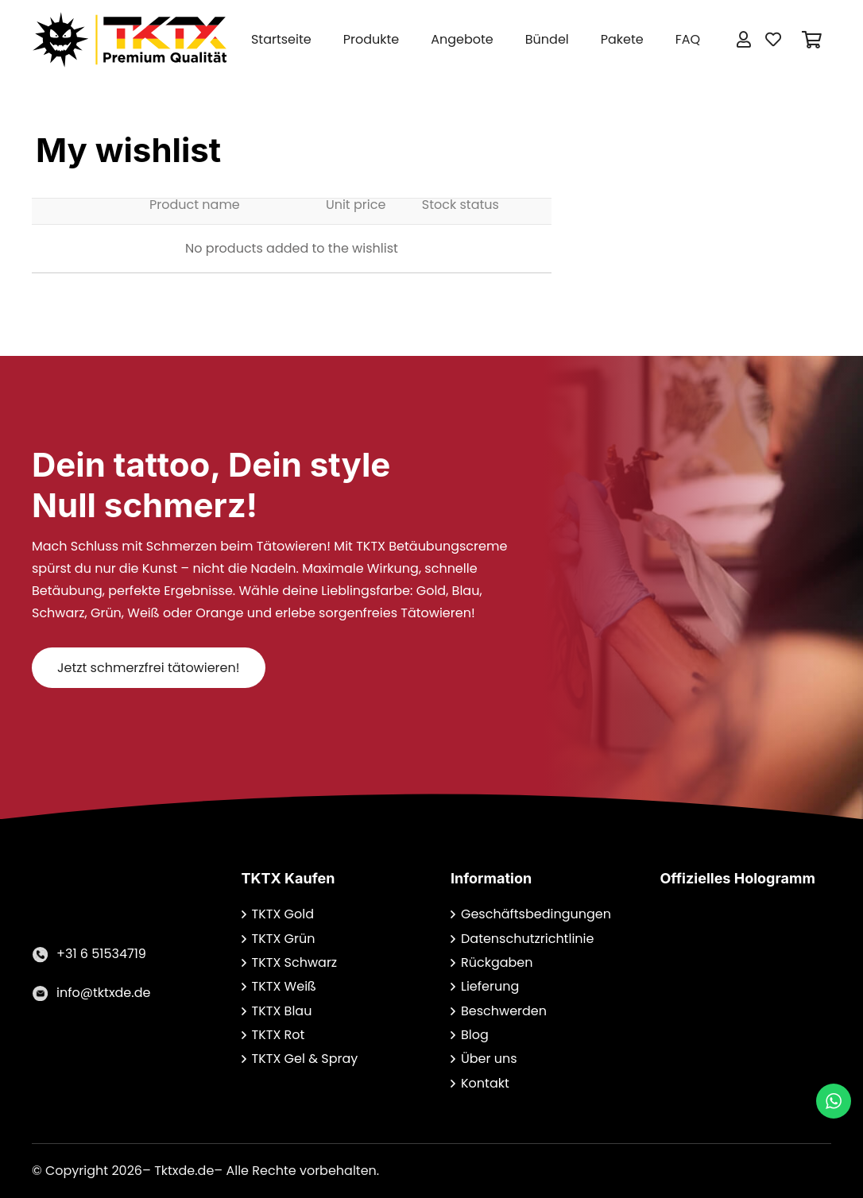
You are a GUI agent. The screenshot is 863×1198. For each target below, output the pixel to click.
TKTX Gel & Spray (305, 1058)
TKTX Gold (283, 914)
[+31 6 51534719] (44, 954)
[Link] (129, 40)
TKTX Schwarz (295, 962)
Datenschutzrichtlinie (527, 938)
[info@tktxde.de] (44, 993)
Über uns (489, 1058)
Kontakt (485, 1083)
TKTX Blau (282, 1011)
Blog (475, 1035)
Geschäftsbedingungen (536, 914)
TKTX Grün (283, 938)
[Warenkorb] (812, 39)
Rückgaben (497, 962)
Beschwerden (504, 1011)
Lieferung (490, 986)
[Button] (743, 39)
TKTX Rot (278, 1035)
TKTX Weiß (284, 986)
